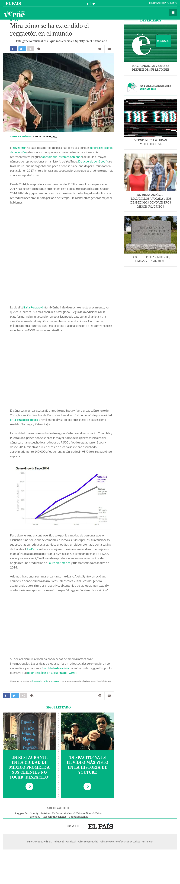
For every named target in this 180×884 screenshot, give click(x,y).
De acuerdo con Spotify (93, 161)
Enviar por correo (109, 49)
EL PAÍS (100, 826)
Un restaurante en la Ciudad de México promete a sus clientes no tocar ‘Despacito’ (29, 767)
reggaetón (19, 147)
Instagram (55, 681)
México (45, 813)
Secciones (173, 12)
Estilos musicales (62, 813)
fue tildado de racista (55, 668)
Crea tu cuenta (169, 3)
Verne (14, 14)
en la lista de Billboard (24, 419)
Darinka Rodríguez (20, 136)
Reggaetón (21, 813)
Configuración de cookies (128, 841)
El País (14, 3)
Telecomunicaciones (54, 816)
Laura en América (59, 562)
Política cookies (107, 841)
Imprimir (99, 49)
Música (14, 20)
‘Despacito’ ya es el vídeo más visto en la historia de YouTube (87, 765)
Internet (35, 816)
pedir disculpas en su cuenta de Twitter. (52, 672)
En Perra (32, 549)
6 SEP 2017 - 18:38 (45, 136)
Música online (82, 813)
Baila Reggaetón (33, 307)
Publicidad (59, 841)
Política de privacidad (88, 841)
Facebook (36, 681)
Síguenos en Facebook (88, 3)
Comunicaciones (78, 816)
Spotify (34, 813)
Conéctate (154, 3)
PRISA (150, 841)
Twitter (45, 681)
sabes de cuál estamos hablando (61, 156)
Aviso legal (71, 841)
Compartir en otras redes (30, 48)
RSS (144, 841)
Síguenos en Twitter (94, 3)
